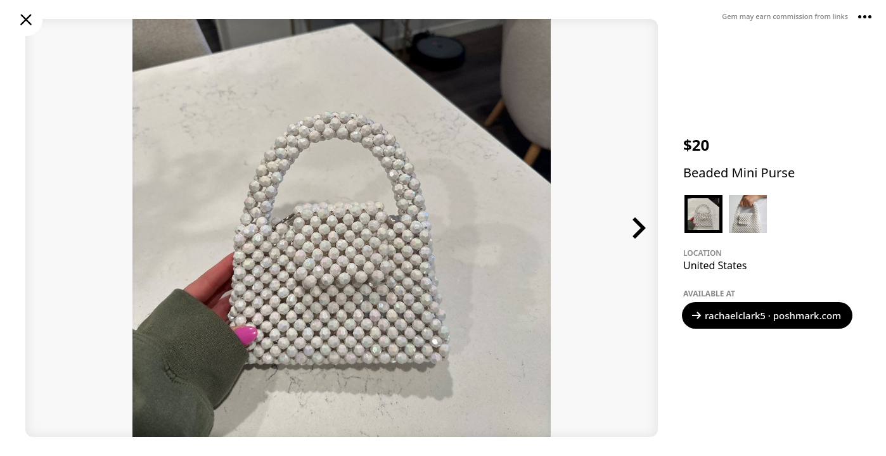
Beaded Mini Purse (739, 172)
